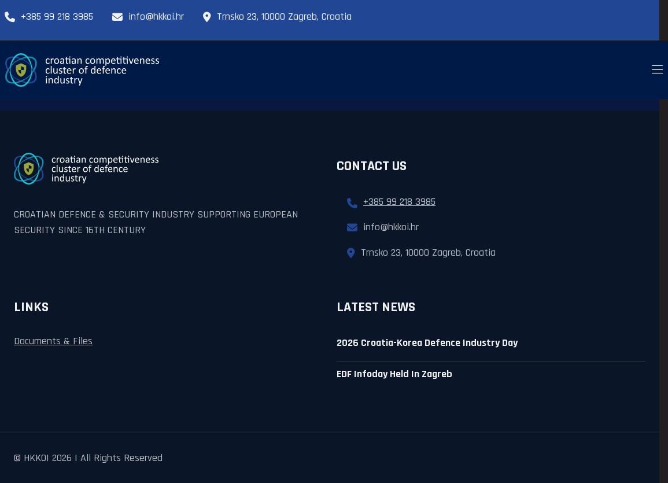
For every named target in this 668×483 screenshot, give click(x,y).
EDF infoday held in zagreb (394, 374)
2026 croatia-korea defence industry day (427, 342)
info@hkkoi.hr (148, 16)
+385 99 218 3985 (49, 16)
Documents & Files (53, 341)
